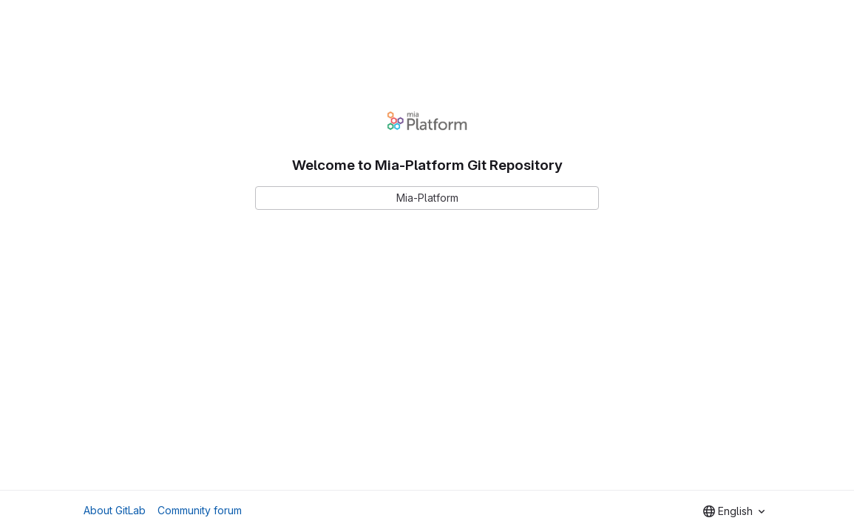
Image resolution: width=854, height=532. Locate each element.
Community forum (199, 510)
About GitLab (115, 510)
